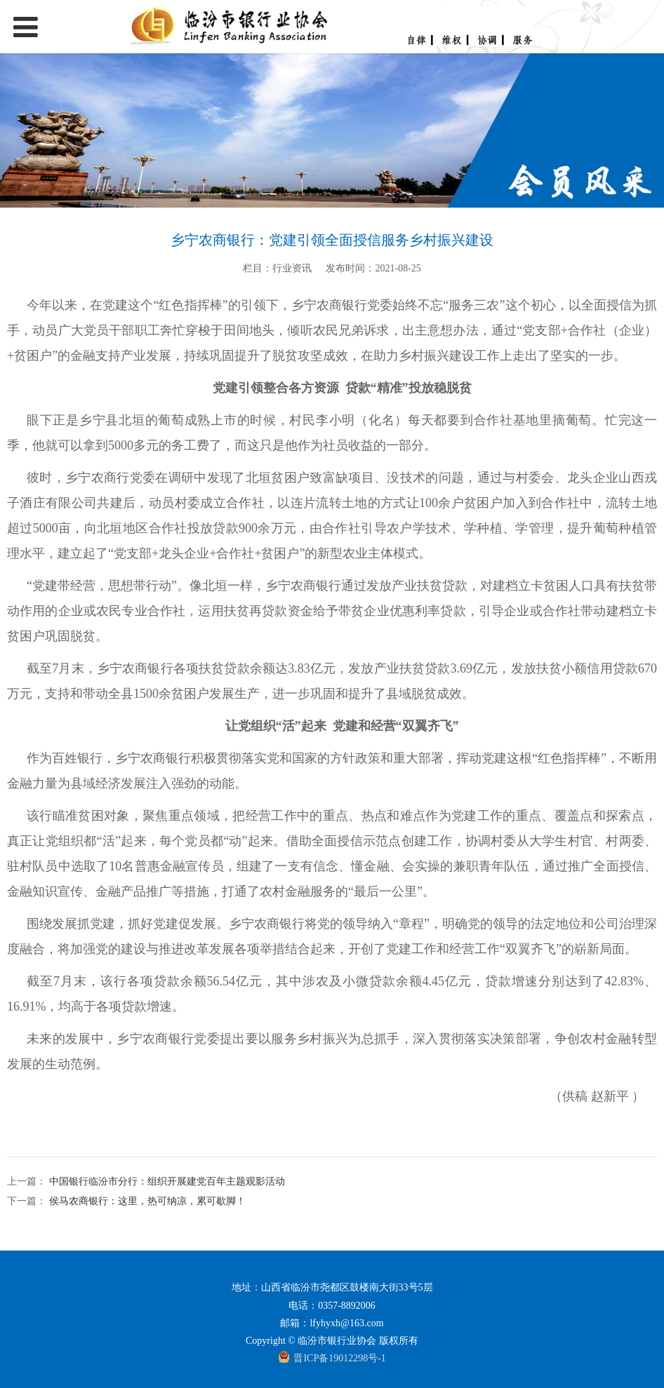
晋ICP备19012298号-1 (339, 1358)
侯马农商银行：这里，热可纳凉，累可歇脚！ (146, 1201)
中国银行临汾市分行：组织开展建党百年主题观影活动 (165, 1181)
